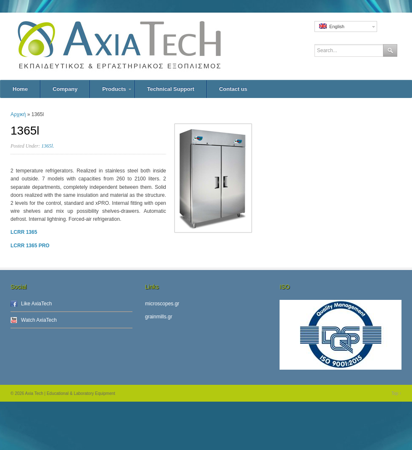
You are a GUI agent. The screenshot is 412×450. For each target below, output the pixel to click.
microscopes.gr (162, 304)
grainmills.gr (158, 317)
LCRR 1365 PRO (30, 246)
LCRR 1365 (24, 232)
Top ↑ (396, 393)
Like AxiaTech (36, 304)
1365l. (47, 146)
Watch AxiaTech (39, 320)
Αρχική (18, 114)
